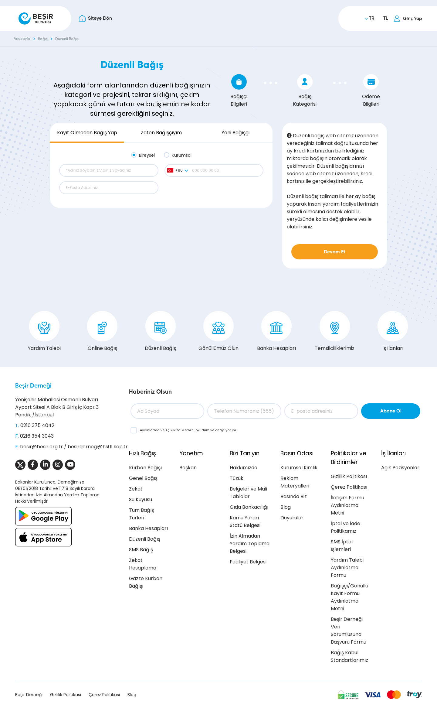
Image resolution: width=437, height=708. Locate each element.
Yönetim (191, 453)
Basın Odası (296, 453)
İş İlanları (393, 331)
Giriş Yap (412, 18)
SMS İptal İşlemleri (342, 545)
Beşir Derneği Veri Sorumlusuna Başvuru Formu (348, 630)
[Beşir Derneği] (35, 18)
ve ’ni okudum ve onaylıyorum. (188, 430)
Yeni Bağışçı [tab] (235, 132)
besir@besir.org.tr (41, 446)
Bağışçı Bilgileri (238, 91)
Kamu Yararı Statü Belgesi (245, 521)
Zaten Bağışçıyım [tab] (161, 132)
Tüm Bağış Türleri (141, 514)
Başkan (188, 467)
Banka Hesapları (276, 331)
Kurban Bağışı (145, 467)
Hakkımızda (243, 467)
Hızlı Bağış (142, 453)
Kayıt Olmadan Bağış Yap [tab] (87, 132)
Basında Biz (293, 496)
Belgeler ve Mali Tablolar (248, 492)
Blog (285, 507)
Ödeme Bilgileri (371, 91)
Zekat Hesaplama (142, 564)
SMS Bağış (141, 549)
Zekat (136, 488)
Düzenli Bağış (67, 39)
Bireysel (147, 155)
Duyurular (291, 517)
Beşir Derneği (33, 386)
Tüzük (236, 478)
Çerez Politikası (349, 487)
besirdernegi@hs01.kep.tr (98, 446)
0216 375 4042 (37, 425)
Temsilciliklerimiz (334, 331)
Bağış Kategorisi (305, 91)
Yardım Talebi (44, 331)
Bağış (43, 39)
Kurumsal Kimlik (298, 467)
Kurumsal (181, 155)
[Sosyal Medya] (20, 465)
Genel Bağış (143, 478)
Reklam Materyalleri (294, 482)
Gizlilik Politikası (349, 476)
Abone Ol (390, 411)
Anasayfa (22, 39)
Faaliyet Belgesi (248, 561)
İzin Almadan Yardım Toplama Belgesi (249, 543)
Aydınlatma (150, 430)
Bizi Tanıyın (244, 453)
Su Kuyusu (140, 499)
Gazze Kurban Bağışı (145, 582)
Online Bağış (102, 331)
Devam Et (334, 252)
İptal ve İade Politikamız (345, 527)
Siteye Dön (100, 18)
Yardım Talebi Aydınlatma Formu (347, 567)
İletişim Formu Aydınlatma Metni (347, 505)
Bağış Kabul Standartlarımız (349, 656)
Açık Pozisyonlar (400, 467)
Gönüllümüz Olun (218, 331)
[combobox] (177, 170)
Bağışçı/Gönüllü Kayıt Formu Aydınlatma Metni (349, 597)
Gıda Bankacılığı (249, 507)
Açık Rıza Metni (178, 430)
